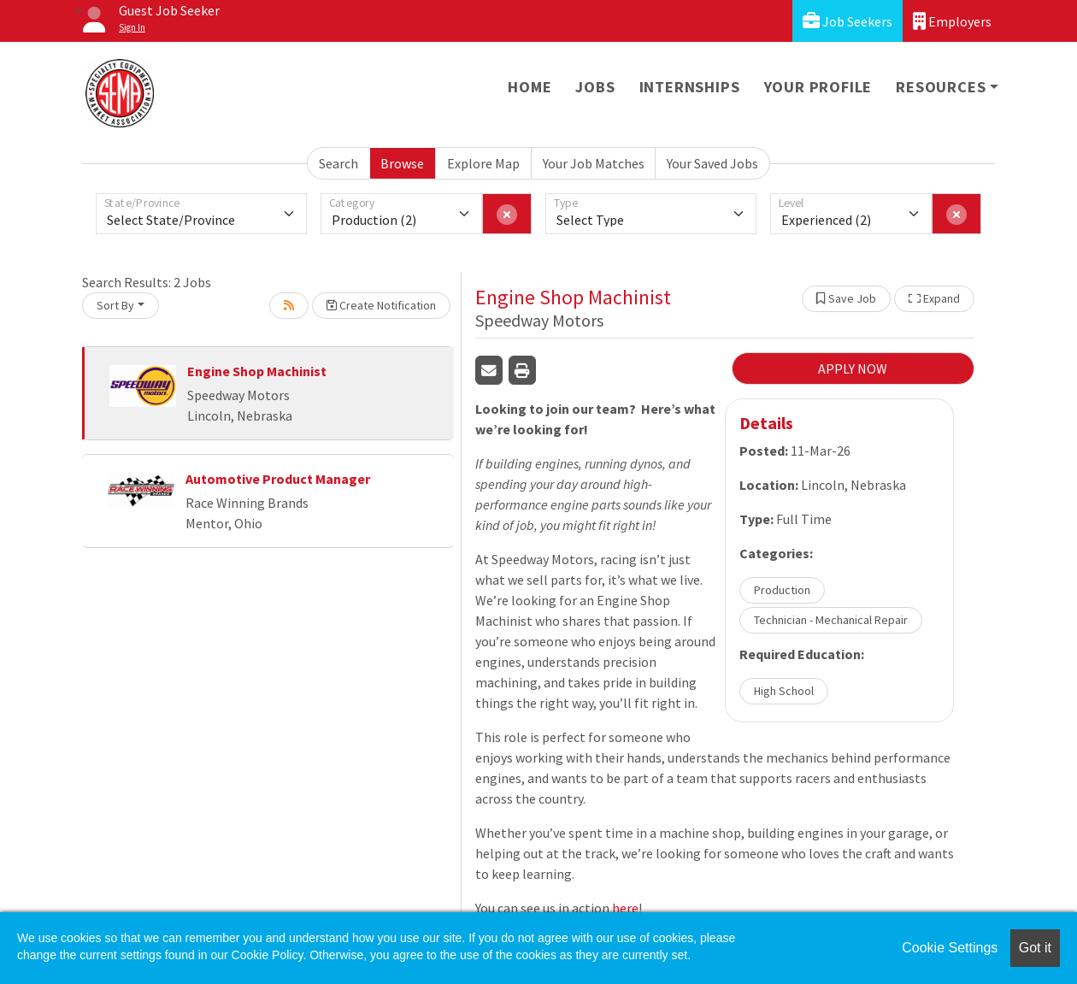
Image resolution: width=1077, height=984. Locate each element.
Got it (1035, 947)
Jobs (595, 87)
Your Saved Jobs (712, 163)
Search (338, 163)
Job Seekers (847, 21)
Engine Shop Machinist (257, 371)
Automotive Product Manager (277, 478)
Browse (402, 163)
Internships (689, 87)
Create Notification (381, 305)
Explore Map (483, 163)
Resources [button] (941, 87)
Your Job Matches (593, 163)
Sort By (115, 305)
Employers (952, 21)
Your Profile (818, 87)
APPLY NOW (852, 368)
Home (529, 87)
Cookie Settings (950, 947)
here (625, 907)
